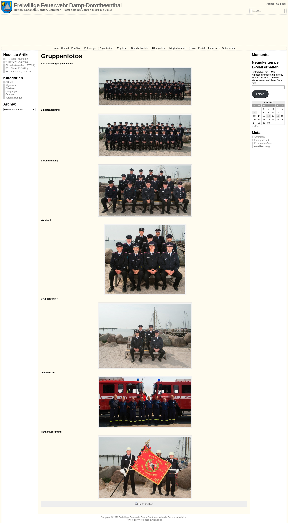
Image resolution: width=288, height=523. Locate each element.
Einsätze (10, 88)
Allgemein (11, 85)
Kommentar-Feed (263, 143)
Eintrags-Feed (261, 140)
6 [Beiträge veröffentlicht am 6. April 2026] (254, 112)
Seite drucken (146, 504)
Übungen (10, 94)
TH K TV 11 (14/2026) (17, 62)
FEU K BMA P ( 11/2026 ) (19, 71)
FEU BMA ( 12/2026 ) (17, 68)
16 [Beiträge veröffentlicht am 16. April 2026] (268, 116)
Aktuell (9, 82)
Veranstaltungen (14, 97)
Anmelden (259, 137)
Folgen (260, 93)
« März (255, 126)
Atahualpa (157, 520)
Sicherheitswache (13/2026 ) (20, 65)
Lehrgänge (11, 91)
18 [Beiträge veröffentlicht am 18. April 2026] (278, 116)
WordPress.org (262, 146)
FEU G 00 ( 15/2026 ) (17, 59)
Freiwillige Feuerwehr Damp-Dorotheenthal (68, 5)
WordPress (143, 520)
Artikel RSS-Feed (276, 3)
